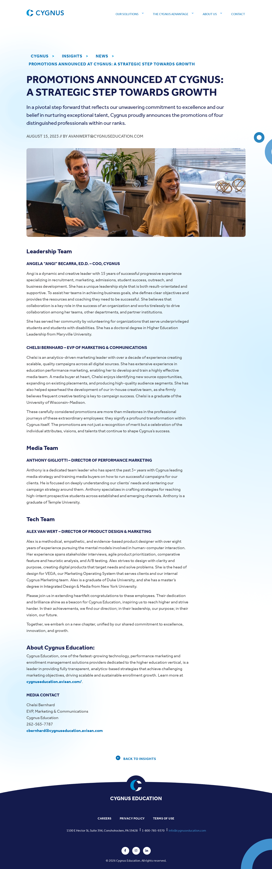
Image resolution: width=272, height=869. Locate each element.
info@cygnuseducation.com (187, 830)
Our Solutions (127, 14)
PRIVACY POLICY (132, 818)
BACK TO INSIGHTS (139, 759)
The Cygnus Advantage (170, 14)
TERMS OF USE (163, 818)
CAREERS (104, 818)
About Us (210, 14)
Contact (238, 14)
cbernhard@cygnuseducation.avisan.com (64, 731)
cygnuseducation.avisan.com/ (54, 682)
